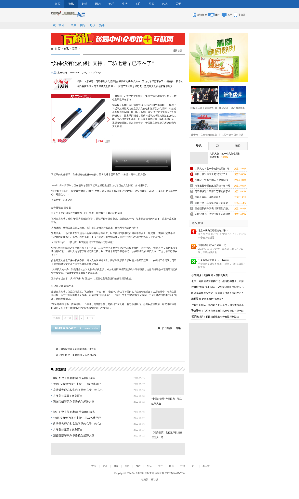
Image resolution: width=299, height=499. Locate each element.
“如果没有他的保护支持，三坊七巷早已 (77, 384)
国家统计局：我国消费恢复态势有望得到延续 (215, 316)
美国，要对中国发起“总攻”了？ (211, 174)
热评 (102, 25)
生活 (124, 3)
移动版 (154, 479)
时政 (92, 25)
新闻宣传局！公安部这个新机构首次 (212, 215)
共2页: (56, 317)
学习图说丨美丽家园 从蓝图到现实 (78, 355)
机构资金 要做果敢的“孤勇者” (207, 299)
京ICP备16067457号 (175, 473)
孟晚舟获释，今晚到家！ (208, 197)
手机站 (241, 14)
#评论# (97, 72)
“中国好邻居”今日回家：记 (212, 245)
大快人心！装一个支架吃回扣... (226, 153)
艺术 (165, 3)
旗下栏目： (60, 25)
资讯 (71, 3)
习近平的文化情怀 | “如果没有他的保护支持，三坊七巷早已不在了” (86, 174)
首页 (57, 3)
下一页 (90, 317)
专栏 (111, 3)
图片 (237, 145)
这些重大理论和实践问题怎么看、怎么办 (78, 389)
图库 (151, 3)
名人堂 (206, 466)
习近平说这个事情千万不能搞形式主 (212, 192)
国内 (98, 3)
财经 (84, 3)
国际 (83, 25)
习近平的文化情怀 (154, 105)
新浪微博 (202, 14)
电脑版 (144, 479)
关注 (138, 3)
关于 (178, 3)
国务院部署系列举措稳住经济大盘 (78, 349)
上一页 (67, 317)
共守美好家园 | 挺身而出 (68, 395)
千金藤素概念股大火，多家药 (213, 260)
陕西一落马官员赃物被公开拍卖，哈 (212, 203)
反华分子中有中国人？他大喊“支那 (212, 181)
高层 (73, 25)
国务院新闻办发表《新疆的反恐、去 (212, 209)
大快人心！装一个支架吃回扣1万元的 (212, 169)
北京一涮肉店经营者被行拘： (213, 230)
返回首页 (177, 50)
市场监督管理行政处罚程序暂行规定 (212, 186)
